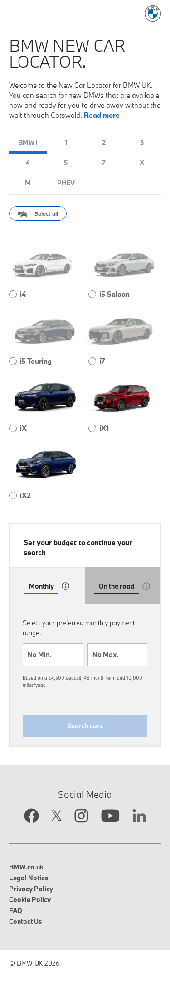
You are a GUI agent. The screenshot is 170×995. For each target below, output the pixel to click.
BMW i (28, 142)
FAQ (15, 910)
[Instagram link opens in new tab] (81, 817)
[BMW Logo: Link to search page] (153, 13)
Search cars (85, 725)
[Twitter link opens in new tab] (57, 816)
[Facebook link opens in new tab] (31, 816)
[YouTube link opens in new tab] (110, 817)
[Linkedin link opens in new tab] (139, 817)
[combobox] (53, 654)
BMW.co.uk (26, 867)
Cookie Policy (30, 899)
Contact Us (25, 921)
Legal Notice (28, 878)
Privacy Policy (31, 888)
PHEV (66, 183)
